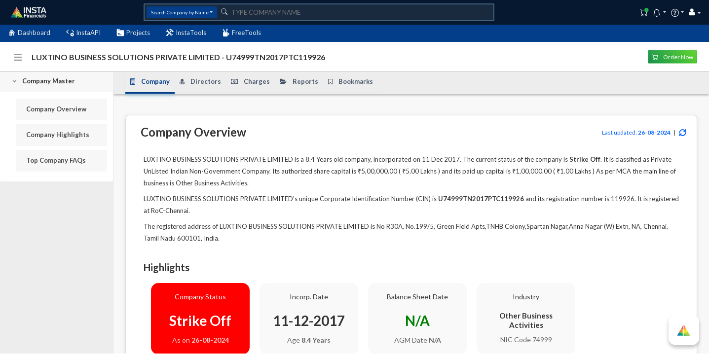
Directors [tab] (200, 81)
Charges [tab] (250, 81)
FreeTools (241, 33)
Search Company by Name (180, 12)
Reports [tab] (299, 81)
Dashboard (29, 33)
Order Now (672, 56)
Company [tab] (150, 81)
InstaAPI (83, 33)
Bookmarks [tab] (350, 81)
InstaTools (186, 33)
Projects (133, 33)
